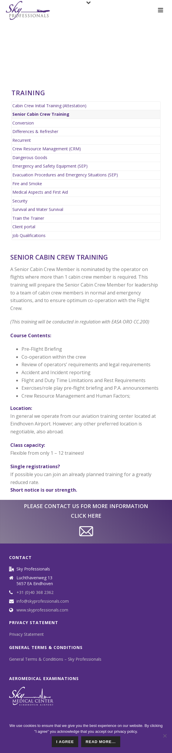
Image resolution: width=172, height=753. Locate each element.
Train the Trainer (28, 218)
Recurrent (21, 140)
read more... (101, 742)
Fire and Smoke (27, 183)
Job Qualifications (29, 235)
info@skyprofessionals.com (42, 601)
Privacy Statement (26, 634)
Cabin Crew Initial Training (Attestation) (49, 105)
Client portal (23, 226)
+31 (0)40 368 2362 (35, 592)
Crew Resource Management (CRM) (46, 148)
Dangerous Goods (29, 157)
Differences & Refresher (35, 131)
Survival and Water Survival (37, 209)
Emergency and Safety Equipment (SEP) (50, 166)
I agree (65, 742)
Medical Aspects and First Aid (40, 192)
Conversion (23, 123)
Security (19, 201)
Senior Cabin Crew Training (40, 114)
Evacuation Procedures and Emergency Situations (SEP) (65, 175)
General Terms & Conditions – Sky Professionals (55, 659)
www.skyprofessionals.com (42, 610)
